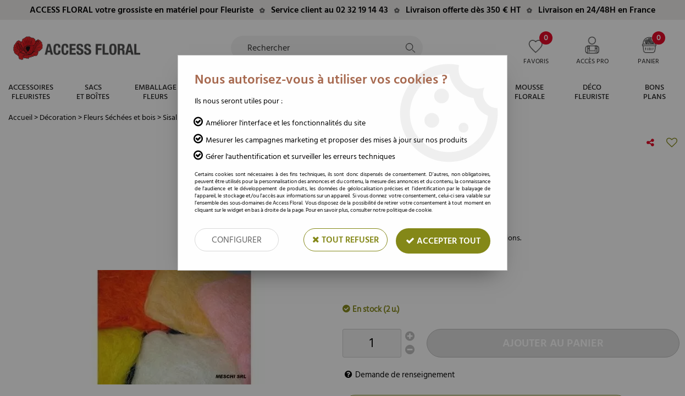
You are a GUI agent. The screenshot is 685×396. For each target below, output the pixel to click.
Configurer (237, 240)
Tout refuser (345, 240)
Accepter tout (443, 241)
